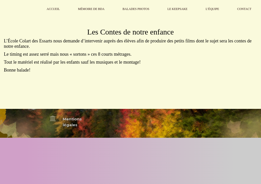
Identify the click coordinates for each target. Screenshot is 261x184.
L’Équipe (212, 9)
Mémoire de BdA (91, 9)
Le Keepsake (177, 9)
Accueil (53, 9)
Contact (244, 9)
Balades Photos (136, 9)
